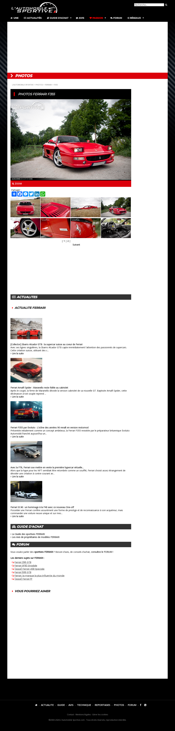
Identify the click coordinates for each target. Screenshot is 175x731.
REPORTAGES (102, 705)
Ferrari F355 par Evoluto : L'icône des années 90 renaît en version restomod (49, 427)
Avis (80, 18)
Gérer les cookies (100, 714)
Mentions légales (83, 714)
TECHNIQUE (84, 705)
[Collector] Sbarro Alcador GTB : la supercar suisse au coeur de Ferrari (46, 344)
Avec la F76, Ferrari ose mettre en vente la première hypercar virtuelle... (47, 467)
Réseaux (134, 18)
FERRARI (48, 84)
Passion (96, 18)
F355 (56, 84)
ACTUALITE (47, 705)
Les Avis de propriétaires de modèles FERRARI (35, 537)
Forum (116, 18)
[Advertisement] (87, 47)
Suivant (76, 244)
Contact (70, 714)
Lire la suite (18, 353)
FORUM (132, 705)
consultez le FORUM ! (102, 551)
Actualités (33, 18)
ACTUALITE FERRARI (30, 308)
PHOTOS (39, 84)
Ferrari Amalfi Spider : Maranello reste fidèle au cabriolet (39, 387)
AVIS (70, 705)
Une (14, 18)
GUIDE (61, 705)
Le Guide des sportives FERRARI (28, 534)
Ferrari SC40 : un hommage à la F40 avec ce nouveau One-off (42, 507)
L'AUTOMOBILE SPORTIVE (23, 84)
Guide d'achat (57, 18)
